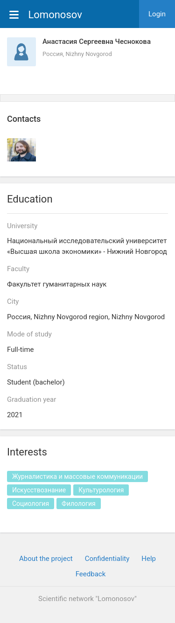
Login (157, 14)
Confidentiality (107, 558)
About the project (46, 558)
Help (148, 558)
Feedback (91, 574)
